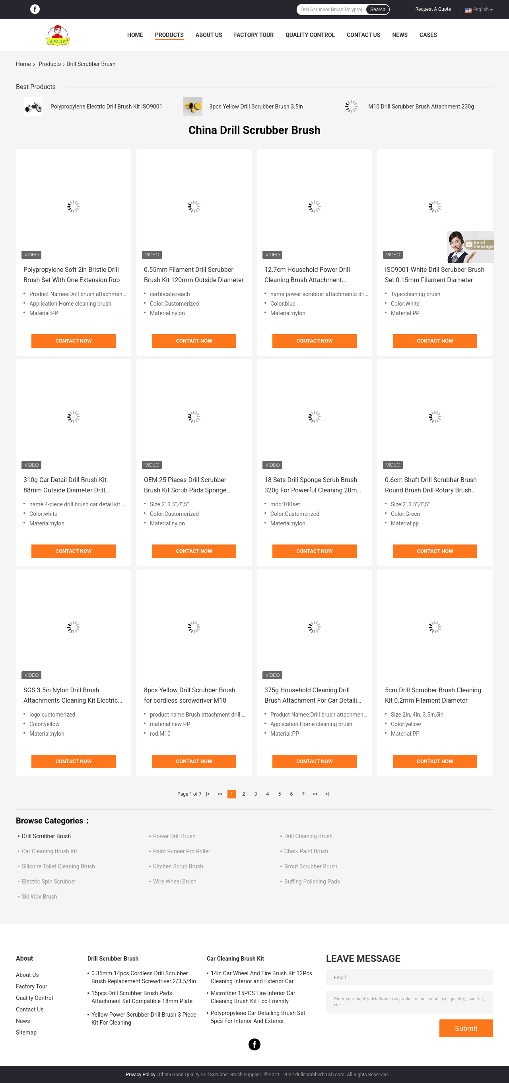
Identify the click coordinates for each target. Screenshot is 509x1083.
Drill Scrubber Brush (46, 836)
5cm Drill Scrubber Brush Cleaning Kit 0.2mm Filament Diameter (433, 695)
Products (169, 35)
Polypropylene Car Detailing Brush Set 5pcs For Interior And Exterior (258, 1017)
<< (220, 794)
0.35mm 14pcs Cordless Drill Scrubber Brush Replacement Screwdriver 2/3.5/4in (143, 977)
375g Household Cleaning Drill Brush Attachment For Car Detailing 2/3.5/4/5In (314, 696)
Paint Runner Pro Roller (181, 851)
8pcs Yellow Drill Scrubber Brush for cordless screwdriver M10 (189, 695)
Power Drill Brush (174, 836)
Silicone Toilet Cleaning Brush (58, 866)
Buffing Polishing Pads (312, 881)
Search (377, 9)
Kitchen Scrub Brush (178, 866)
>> (315, 794)
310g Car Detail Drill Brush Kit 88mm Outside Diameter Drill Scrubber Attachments (65, 486)
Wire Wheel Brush (174, 881)
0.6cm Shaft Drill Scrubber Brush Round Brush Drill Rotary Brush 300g (431, 486)
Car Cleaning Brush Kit (49, 851)
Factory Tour (254, 35)
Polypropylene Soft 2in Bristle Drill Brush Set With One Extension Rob (71, 275)
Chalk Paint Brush (306, 851)
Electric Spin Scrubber (49, 881)
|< (208, 794)
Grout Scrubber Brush (311, 866)
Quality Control (310, 35)
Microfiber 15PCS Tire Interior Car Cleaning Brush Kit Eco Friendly (253, 997)
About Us (209, 35)
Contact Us (363, 35)
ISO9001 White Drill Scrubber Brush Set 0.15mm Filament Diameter (434, 275)
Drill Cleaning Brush (308, 836)
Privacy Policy (140, 1074)
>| (327, 794)
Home (135, 35)
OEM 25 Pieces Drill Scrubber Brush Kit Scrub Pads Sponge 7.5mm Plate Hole (185, 486)
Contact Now (73, 341)
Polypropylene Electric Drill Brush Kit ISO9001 (106, 106)
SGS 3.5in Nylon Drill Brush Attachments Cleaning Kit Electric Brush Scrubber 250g (70, 696)
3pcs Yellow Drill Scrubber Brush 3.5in (256, 106)
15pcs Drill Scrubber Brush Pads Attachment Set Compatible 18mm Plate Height (141, 998)
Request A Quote (433, 9)
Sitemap (26, 1032)
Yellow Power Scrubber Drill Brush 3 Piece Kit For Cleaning (143, 1018)
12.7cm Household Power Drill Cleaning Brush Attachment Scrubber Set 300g (307, 275)
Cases (428, 35)
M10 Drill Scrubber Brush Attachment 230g (421, 106)
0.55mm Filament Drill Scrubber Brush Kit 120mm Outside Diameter (194, 275)
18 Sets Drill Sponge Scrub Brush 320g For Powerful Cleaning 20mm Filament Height (313, 486)
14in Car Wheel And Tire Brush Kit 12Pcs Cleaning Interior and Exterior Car (261, 977)
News (400, 35)
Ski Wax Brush (39, 896)
